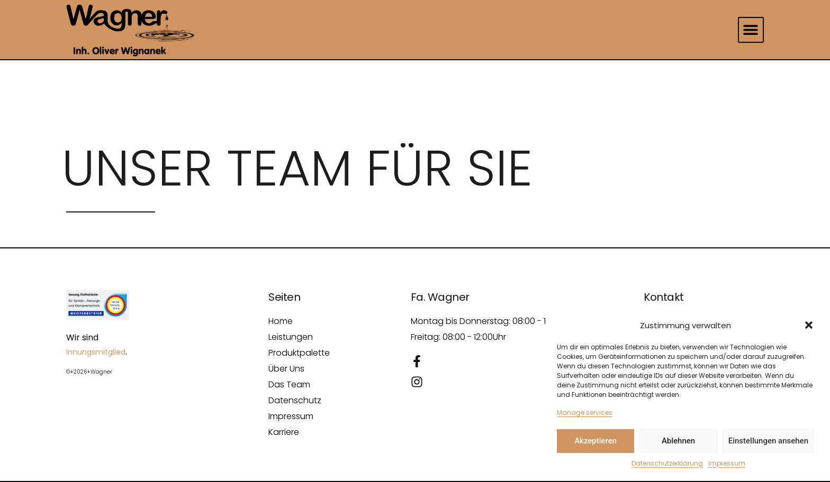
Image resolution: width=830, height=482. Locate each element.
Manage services (584, 412)
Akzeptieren (595, 441)
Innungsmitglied (95, 352)
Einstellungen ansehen (768, 441)
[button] (809, 325)
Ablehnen (678, 441)
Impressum (726, 463)
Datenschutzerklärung (667, 463)
